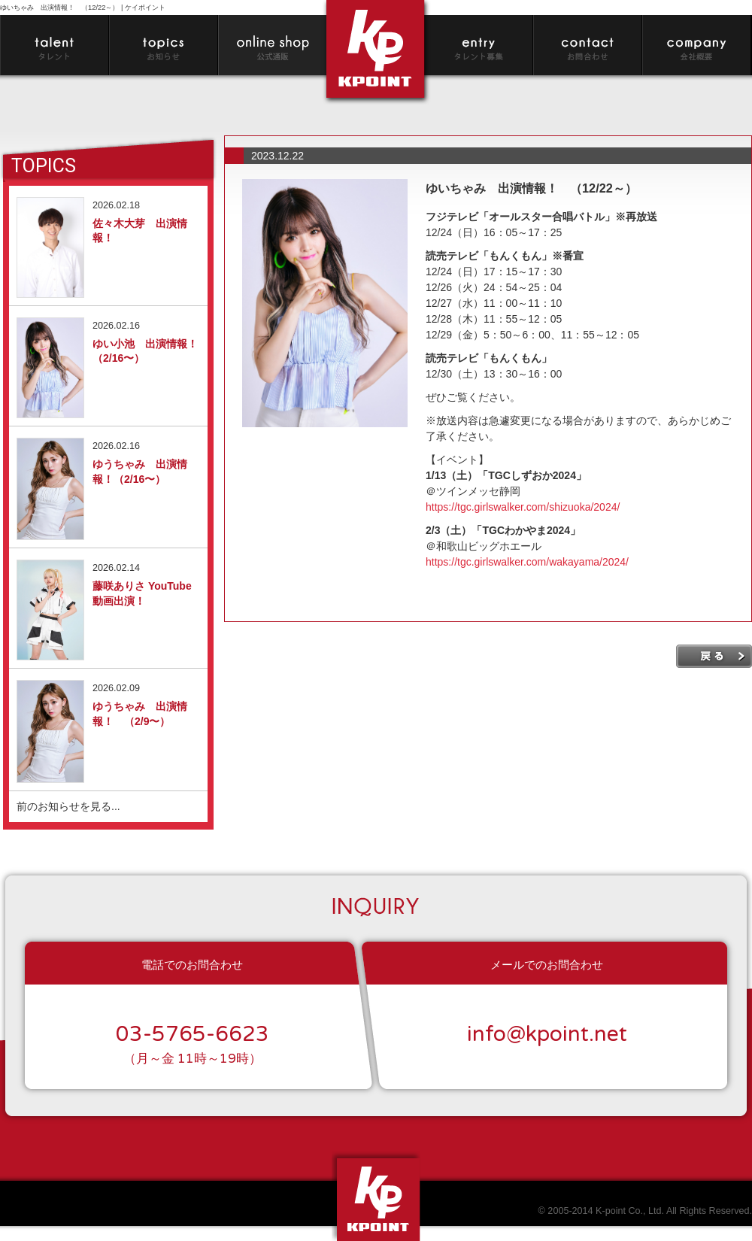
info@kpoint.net (547, 1034)
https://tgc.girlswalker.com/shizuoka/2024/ (523, 507)
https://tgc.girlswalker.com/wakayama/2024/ (527, 562)
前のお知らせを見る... (68, 806)
